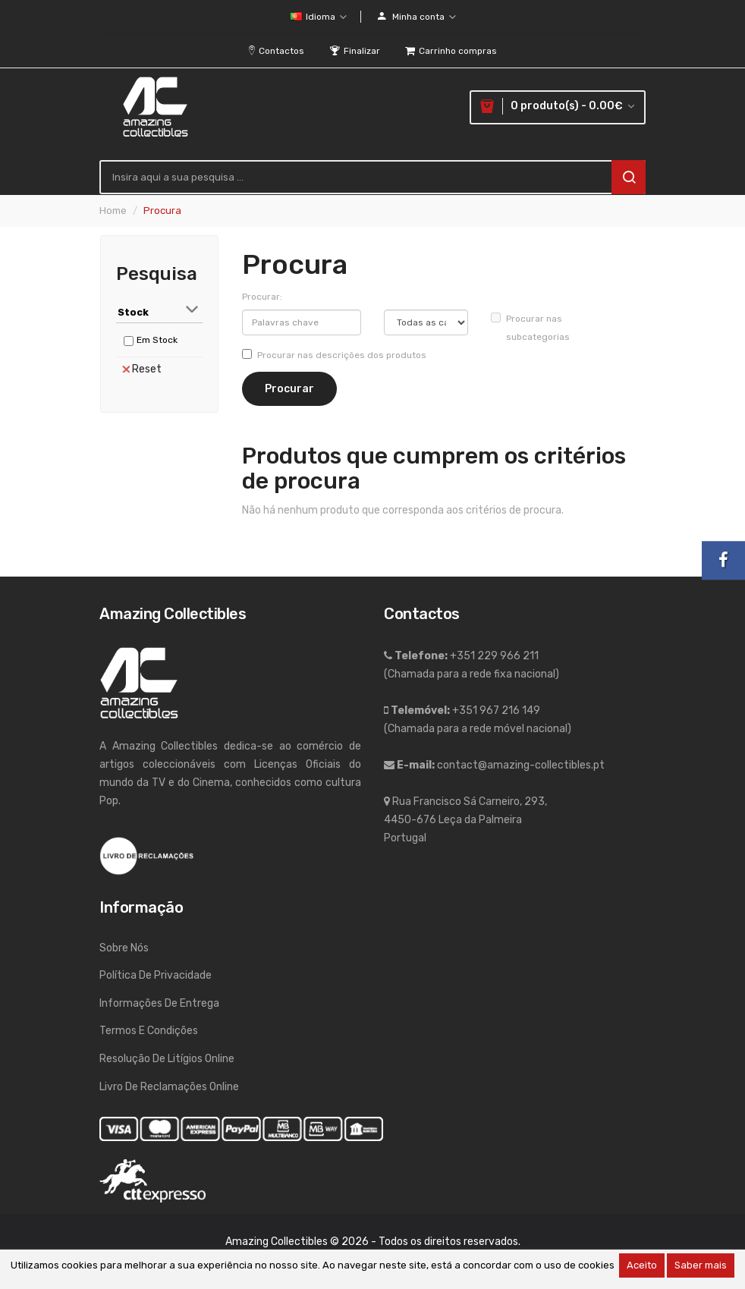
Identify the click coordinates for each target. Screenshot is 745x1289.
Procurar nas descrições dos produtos (334, 354)
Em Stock (157, 340)
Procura (162, 210)
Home (113, 210)
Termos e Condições (148, 1030)
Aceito (642, 1265)
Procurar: (262, 296)
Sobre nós (124, 948)
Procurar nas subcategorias (530, 327)
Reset (142, 369)
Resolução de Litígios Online (166, 1058)
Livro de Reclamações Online (169, 1086)
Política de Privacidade (155, 975)
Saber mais (700, 1265)
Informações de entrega (159, 1003)
